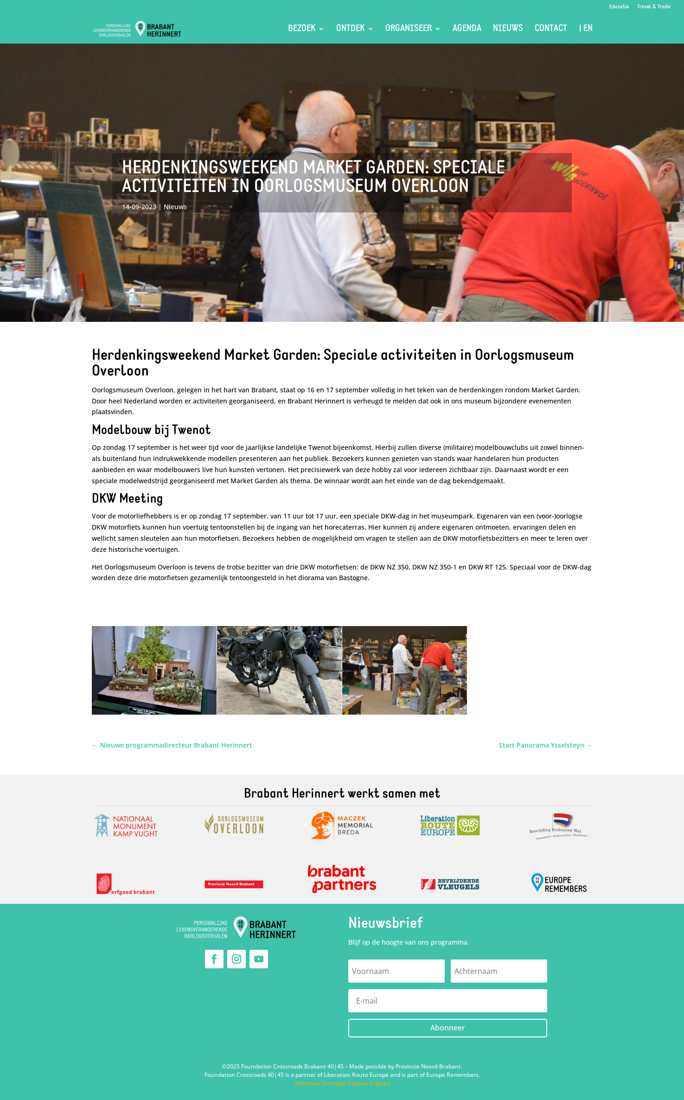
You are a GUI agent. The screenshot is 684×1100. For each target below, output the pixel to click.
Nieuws (508, 29)
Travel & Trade (653, 7)
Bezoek (301, 29)
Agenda (467, 29)
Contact (551, 29)
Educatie (619, 7)
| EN (586, 29)
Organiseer (408, 29)
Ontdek (350, 29)
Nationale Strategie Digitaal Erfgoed (342, 1083)
